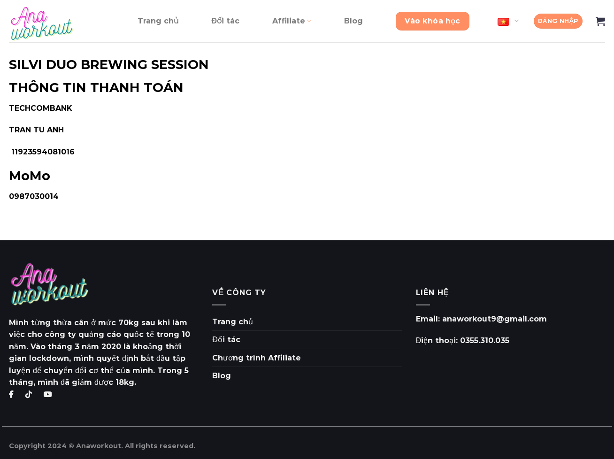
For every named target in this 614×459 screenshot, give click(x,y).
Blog (353, 20)
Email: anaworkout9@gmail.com (481, 318)
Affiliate (291, 20)
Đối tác (225, 20)
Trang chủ (158, 20)
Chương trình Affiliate (256, 357)
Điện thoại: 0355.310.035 (463, 340)
